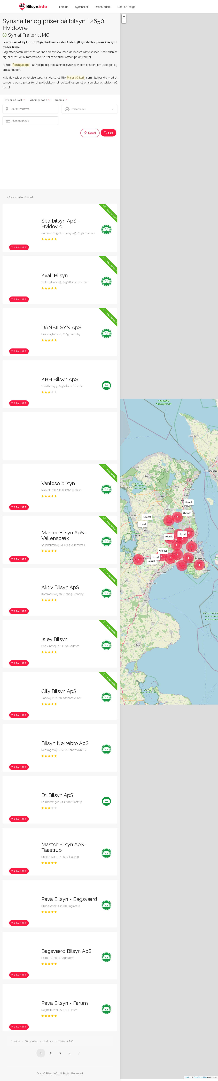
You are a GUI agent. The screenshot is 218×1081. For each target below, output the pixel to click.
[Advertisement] (60, 162)
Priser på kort (13, 100)
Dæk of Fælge (126, 7)
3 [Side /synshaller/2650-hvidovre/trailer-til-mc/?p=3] (60, 1053)
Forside (63, 7)
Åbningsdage (38, 100)
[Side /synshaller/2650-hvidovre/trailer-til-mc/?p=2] (79, 1052)
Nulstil (90, 132)
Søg (108, 132)
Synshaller (81, 7)
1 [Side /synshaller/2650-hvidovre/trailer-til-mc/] (41, 1053)
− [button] (124, 21)
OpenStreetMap (200, 1080)
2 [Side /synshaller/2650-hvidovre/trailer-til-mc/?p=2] (50, 1053)
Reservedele (103, 7)
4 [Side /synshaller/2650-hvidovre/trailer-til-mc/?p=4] (69, 1053)
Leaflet (187, 1080)
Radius (59, 100)
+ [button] (124, 16)
